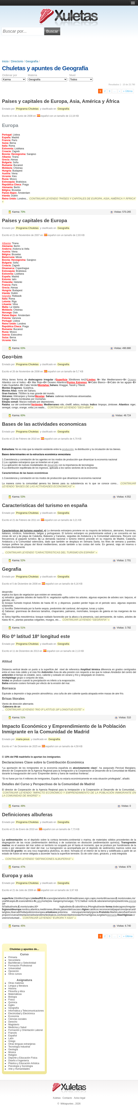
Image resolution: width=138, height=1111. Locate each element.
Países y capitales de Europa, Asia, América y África (60, 101)
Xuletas (57, 1098)
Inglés (11, 1005)
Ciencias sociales (17, 1019)
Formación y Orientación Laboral (25, 1030)
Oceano (132, 379)
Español (12, 1035)
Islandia (6, 296)
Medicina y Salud (17, 1027)
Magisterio (13, 1024)
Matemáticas (15, 994)
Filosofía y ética (16, 991)
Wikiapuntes (66, 1103)
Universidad (14, 968)
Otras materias (16, 983)
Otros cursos (15, 974)
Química (12, 1002)
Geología (13, 1049)
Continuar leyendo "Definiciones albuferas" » (39, 858)
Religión (12, 1055)
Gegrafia (11, 569)
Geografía (31, 61)
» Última (127, 91)
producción (68, 449)
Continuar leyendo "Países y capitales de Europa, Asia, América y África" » (69, 200)
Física (11, 999)
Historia (12, 988)
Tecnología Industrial (19, 1046)
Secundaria (14, 960)
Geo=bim (12, 356)
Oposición (13, 971)
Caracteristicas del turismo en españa (44, 505)
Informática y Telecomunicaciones (26, 1010)
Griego (11, 1041)
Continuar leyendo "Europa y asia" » (49, 917)
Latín (11, 1038)
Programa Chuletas (27, 108)
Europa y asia (17, 875)
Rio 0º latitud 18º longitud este (36, 636)
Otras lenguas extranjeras (21, 1044)
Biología (12, 996)
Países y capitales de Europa (34, 220)
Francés (12, 1032)
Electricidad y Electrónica (21, 1013)
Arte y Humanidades (19, 1068)
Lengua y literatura (18, 985)
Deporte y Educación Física (22, 1057)
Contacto (67, 1098)
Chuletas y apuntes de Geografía (45, 68)
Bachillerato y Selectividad (22, 962)
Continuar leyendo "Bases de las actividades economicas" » (69, 485)
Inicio (5, 61)
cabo (38, 901)
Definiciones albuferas (27, 814)
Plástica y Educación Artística (23, 1063)
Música (12, 1052)
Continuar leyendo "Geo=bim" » (70, 407)
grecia (132, 901)
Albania (6, 243)
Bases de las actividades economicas (44, 424)
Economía (13, 1016)
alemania (112, 915)
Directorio (17, 61)
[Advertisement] (69, 49)
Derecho (12, 1021)
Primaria (12, 957)
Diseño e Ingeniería (18, 1060)
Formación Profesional (20, 965)
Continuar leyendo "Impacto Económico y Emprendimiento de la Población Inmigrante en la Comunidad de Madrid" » (69, 794)
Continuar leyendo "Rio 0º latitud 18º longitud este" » (44, 709)
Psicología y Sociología (20, 1066)
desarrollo (52, 465)
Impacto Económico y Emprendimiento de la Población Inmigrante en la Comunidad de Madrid (64, 728)
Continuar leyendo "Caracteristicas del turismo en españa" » (51, 552)
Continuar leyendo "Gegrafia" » (86, 619)
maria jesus (22, 739)
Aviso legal (79, 1098)
